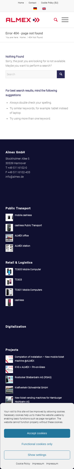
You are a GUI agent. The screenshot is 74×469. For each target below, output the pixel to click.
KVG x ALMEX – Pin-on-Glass (30, 367)
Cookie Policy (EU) (49, 3)
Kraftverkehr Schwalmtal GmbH (31, 387)
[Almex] (31, 20)
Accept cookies (37, 433)
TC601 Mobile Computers (28, 290)
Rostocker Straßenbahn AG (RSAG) (33, 377)
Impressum (38, 463)
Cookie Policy (23, 463)
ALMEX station (22, 246)
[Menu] (63, 20)
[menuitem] (21, 3)
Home (21, 3)
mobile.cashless (23, 215)
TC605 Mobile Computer (28, 269)
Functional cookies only (37, 444)
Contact (32, 3)
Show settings (37, 454)
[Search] (54, 20)
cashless (19, 300)
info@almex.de (15, 176)
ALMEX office (22, 235)
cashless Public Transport (28, 225)
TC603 (18, 279)
